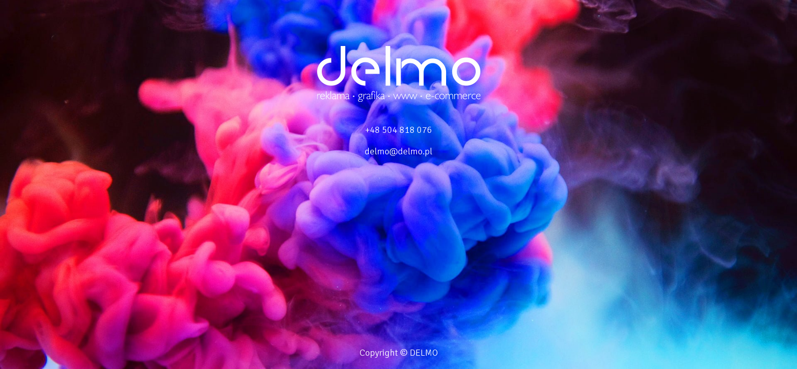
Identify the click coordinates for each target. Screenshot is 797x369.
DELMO (424, 352)
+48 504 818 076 (398, 129)
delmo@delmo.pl (398, 151)
